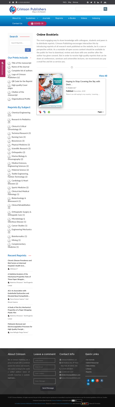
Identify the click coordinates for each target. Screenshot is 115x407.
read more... (12, 378)
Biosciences (16, 141)
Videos (84, 18)
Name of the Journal (18, 67)
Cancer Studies (17, 225)
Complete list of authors (20, 70)
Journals (46, 18)
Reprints (59, 18)
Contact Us (17, 23)
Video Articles (90, 366)
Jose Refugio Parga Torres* (18, 332)
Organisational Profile (19, 99)
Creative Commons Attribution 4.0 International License (31, 403)
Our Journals (90, 360)
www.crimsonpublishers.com (64, 403)
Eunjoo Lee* (72, 88)
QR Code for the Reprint (20, 81)
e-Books (72, 18)
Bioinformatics (17, 236)
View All (103, 75)
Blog (69, 2)
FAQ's (65, 2)
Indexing (96, 18)
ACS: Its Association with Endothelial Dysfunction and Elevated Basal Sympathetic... (19, 293)
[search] (88, 9)
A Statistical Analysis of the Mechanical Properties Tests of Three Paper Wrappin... (19, 276)
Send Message (48, 388)
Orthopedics (16, 152)
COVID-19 (37, 23)
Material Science (18, 170)
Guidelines (32, 18)
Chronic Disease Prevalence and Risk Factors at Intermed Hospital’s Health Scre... (20, 263)
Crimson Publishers (57, 400)
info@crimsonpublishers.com (70, 375)
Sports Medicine (18, 187)
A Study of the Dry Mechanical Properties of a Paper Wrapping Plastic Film (19, 310)
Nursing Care (17, 137)
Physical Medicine (19, 144)
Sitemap (75, 2)
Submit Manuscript (92, 363)
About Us (16, 18)
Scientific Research (19, 148)
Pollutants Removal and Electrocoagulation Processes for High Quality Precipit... (20, 326)
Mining (14, 240)
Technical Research (19, 133)
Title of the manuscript (19, 63)
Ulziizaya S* (13, 269)
